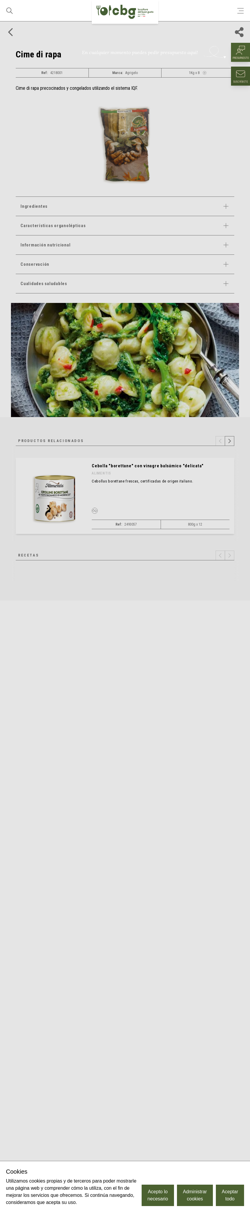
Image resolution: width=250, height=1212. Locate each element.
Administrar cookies (195, 1195)
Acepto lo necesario (158, 1195)
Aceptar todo (230, 1195)
